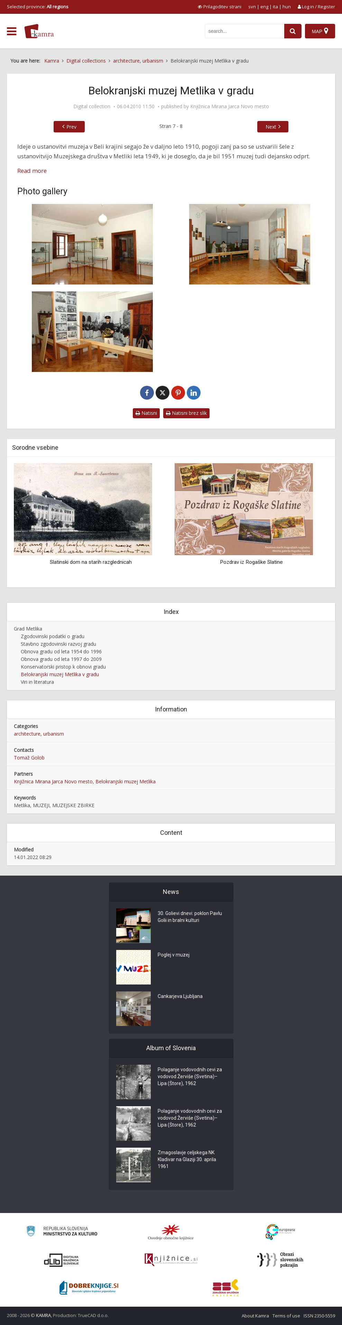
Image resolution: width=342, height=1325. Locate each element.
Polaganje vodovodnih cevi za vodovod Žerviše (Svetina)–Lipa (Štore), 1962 (190, 1076)
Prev (71, 126)
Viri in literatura (37, 682)
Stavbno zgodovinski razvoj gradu (58, 644)
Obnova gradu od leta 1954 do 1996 (61, 651)
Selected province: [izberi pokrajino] (37, 6)
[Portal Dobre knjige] (88, 1288)
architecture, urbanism (39, 733)
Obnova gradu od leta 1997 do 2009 (61, 659)
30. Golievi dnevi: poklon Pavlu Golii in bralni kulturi (190, 917)
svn (252, 6)
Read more (32, 171)
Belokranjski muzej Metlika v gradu (60, 674)
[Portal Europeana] (280, 1232)
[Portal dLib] (62, 1260)
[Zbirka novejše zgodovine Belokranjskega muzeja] (92, 331)
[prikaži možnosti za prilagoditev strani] (219, 6)
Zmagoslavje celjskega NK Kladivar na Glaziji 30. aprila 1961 (187, 1159)
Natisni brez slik (186, 413)
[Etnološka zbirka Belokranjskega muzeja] (250, 244)
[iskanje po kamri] (244, 31)
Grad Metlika (28, 628)
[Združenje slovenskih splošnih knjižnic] (171, 1260)
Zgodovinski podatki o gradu (52, 636)
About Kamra (255, 1316)
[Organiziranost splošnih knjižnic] (171, 1232)
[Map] (320, 31)
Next (271, 126)
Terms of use (286, 1316)
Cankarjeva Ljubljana (180, 996)
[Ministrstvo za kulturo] (61, 1232)
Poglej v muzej (174, 955)
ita (275, 6)
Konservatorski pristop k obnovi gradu (63, 666)
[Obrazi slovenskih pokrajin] (280, 1260)
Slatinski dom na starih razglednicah (91, 562)
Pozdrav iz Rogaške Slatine (251, 562)
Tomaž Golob (29, 757)
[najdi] (293, 31)
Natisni (146, 413)
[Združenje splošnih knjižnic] (226, 1287)
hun (287, 6)
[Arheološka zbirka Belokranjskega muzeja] (92, 244)
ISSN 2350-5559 (319, 1316)
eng (264, 6)
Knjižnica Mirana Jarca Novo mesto (229, 106)
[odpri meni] (11, 31)
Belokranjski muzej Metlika (125, 781)
